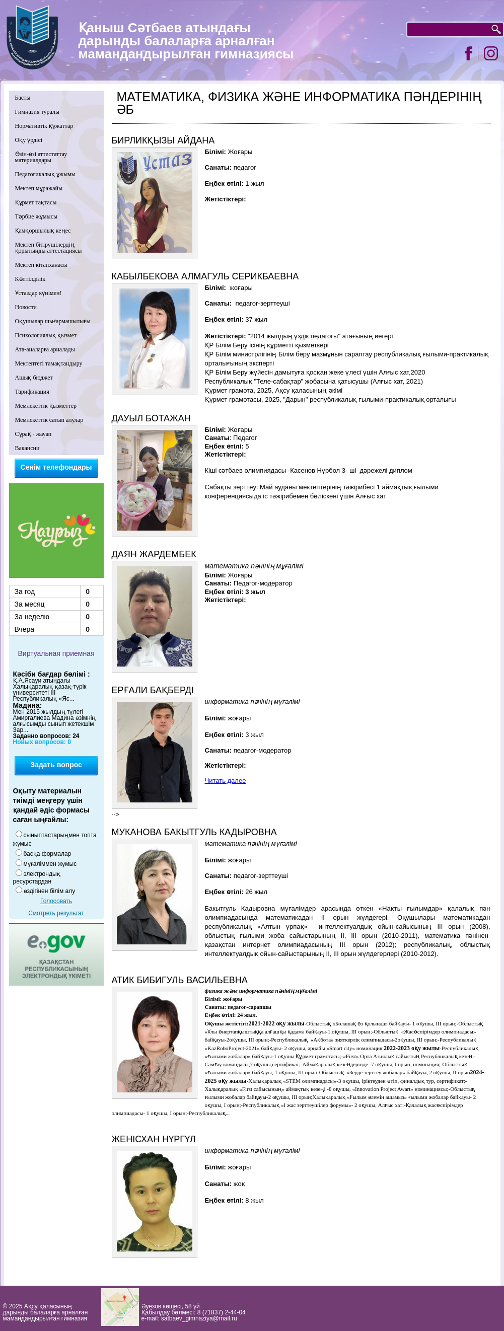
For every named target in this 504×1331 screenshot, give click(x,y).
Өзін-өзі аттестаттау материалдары (41, 157)
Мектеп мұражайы (39, 188)
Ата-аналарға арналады (45, 349)
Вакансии (27, 448)
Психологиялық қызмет (46, 335)
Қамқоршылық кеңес (43, 230)
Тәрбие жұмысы (36, 216)
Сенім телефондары (56, 467)
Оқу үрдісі (29, 139)
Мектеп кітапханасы (41, 264)
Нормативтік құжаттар (44, 125)
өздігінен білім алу (50, 891)
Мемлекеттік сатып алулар (49, 419)
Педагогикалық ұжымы (45, 174)
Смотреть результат (56, 913)
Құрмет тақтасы (36, 202)
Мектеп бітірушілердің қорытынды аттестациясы (48, 247)
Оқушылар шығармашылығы (53, 321)
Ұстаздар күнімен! (38, 293)
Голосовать (56, 901)
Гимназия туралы (37, 111)
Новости (26, 307)
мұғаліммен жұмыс (50, 863)
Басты (23, 97)
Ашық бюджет (34, 377)
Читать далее (225, 780)
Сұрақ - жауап (33, 433)
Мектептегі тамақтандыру (49, 363)
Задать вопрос (56, 765)
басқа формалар (47, 853)
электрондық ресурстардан (36, 877)
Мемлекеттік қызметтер (46, 405)
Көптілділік (30, 278)
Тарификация (32, 391)
